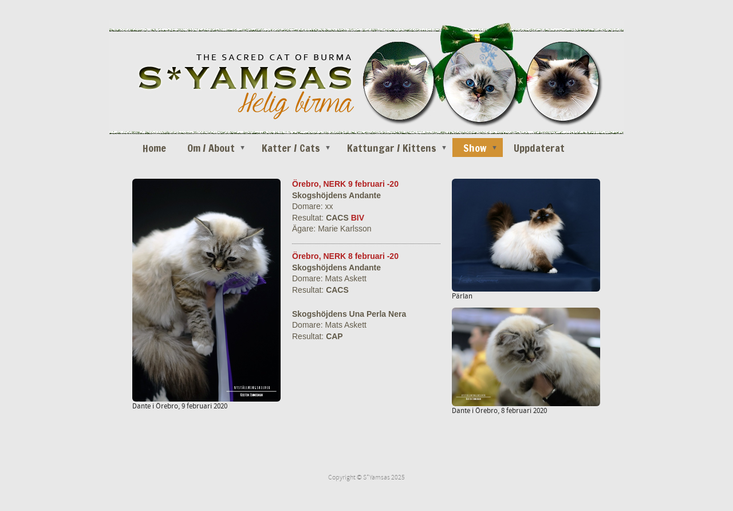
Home (154, 147)
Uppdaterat (539, 147)
